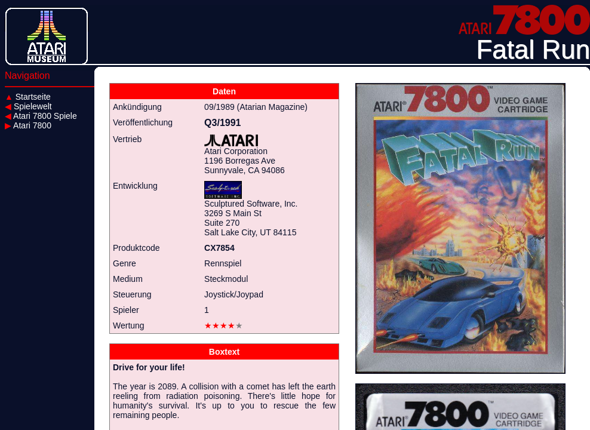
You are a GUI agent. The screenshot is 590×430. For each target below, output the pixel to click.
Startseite (28, 97)
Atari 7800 (28, 125)
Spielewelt (28, 106)
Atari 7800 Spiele (41, 116)
